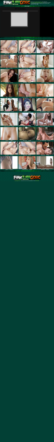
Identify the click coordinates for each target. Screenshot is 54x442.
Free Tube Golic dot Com (37, 1)
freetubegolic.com (18, 180)
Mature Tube (32, 2)
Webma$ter (37, 180)
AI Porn (42, 2)
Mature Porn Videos (37, 2)
